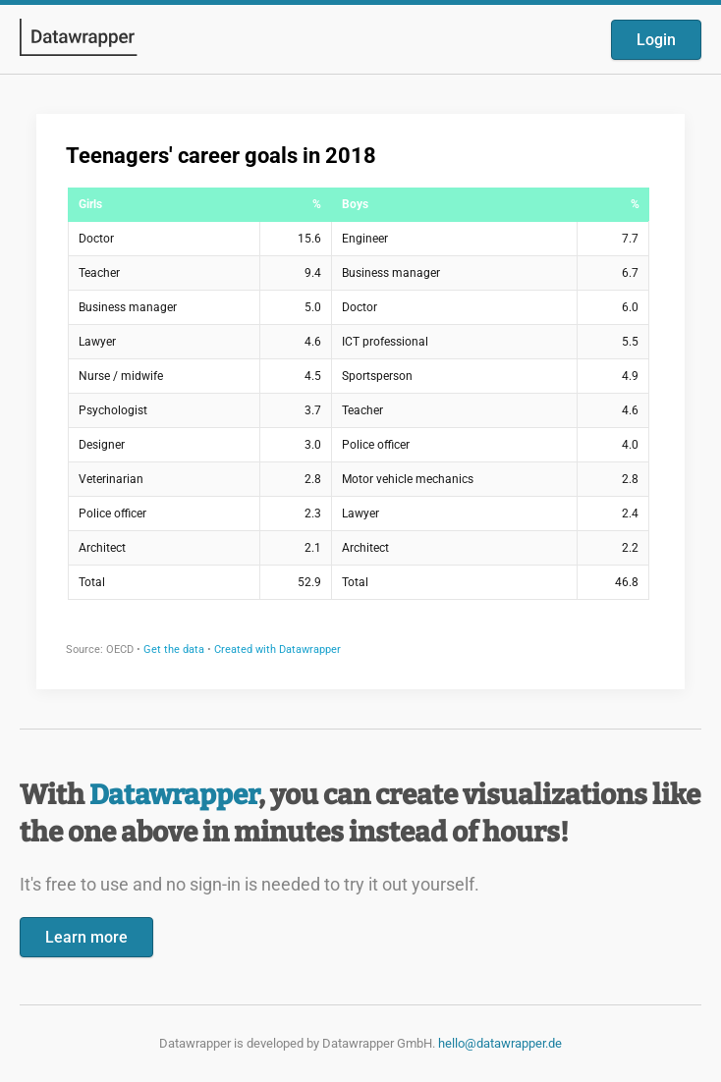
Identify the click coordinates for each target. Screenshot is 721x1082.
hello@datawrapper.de (500, 1043)
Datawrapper (173, 795)
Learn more (86, 937)
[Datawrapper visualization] (360, 399)
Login (656, 39)
